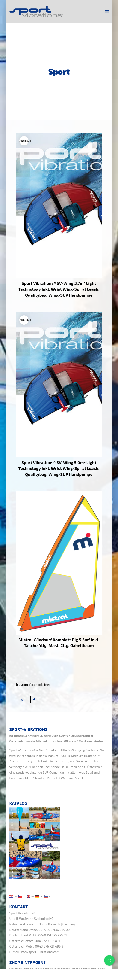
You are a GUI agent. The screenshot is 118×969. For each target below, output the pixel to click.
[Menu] (105, 11)
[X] (22, 699)
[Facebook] (34, 699)
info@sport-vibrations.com (40, 952)
